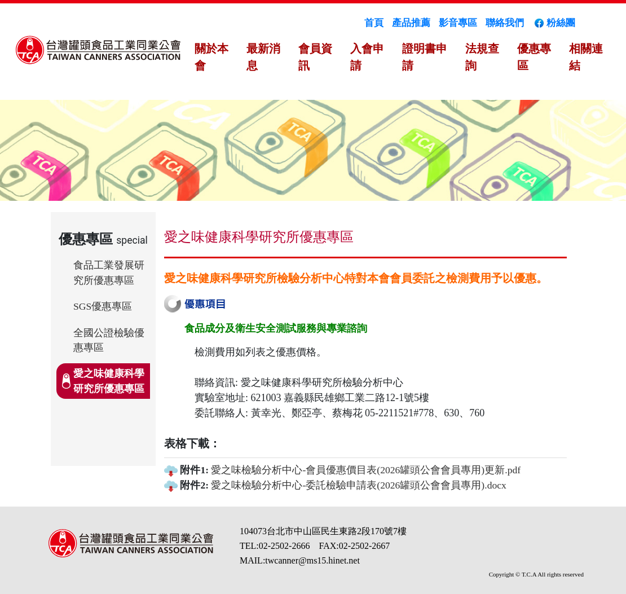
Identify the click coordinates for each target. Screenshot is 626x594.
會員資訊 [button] (315, 57)
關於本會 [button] (211, 57)
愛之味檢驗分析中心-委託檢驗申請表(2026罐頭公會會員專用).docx (358, 485)
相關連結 (586, 57)
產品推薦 (411, 22)
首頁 (373, 22)
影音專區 (458, 22)
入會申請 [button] (367, 57)
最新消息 (263, 57)
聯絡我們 (505, 22)
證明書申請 (424, 57)
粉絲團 (553, 22)
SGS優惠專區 (102, 306)
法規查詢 (482, 57)
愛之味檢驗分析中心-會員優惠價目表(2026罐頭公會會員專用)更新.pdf (366, 470)
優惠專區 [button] (534, 57)
